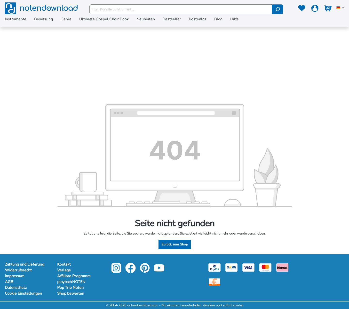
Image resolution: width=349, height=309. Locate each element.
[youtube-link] (159, 271)
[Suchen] (277, 9)
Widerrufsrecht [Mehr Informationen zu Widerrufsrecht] (18, 270)
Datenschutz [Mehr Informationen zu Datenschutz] (16, 287)
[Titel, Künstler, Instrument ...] (180, 9)
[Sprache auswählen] (340, 8)
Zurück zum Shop (174, 244)
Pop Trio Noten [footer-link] (70, 287)
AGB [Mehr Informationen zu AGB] (9, 282)
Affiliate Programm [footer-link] (74, 276)
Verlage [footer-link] (64, 270)
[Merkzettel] (301, 9)
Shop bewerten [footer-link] (70, 293)
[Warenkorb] (327, 9)
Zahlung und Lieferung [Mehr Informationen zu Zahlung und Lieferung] (24, 264)
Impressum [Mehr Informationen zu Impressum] (14, 276)
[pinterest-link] (145, 271)
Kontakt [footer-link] (64, 264)
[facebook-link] (131, 271)
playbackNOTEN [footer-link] (71, 282)
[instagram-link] (117, 271)
